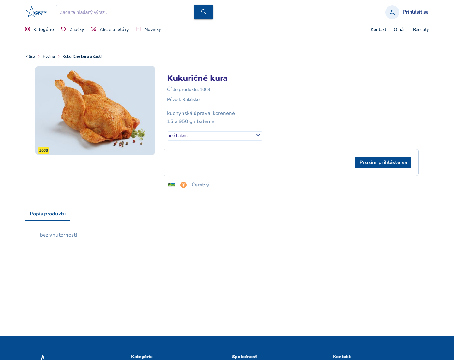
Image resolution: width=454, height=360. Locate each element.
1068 (205, 89)
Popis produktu (48, 213)
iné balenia (179, 136)
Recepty (421, 29)
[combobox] (215, 136)
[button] (203, 12)
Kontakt (378, 29)
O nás (399, 29)
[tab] (47, 214)
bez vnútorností (58, 235)
